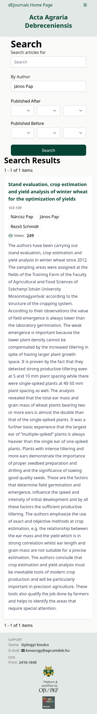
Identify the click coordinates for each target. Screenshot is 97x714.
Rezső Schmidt (25, 226)
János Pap (49, 217)
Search (48, 150)
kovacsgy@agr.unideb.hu (48, 650)
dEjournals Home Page (30, 5)
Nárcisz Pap (22, 217)
